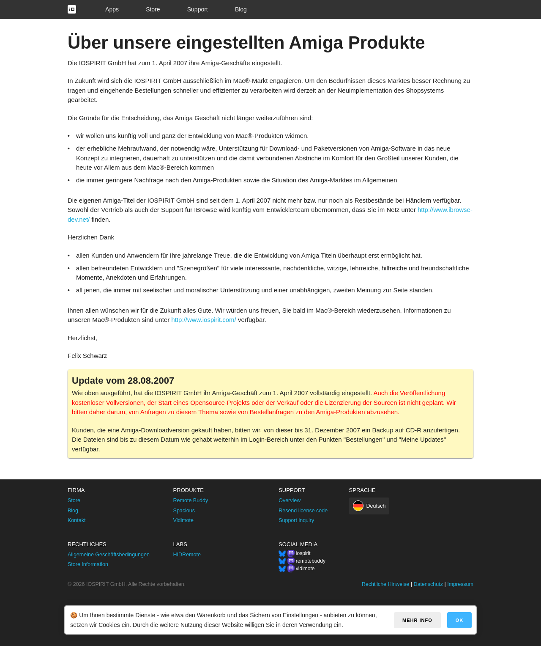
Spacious (184, 511)
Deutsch (376, 506)
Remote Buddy (190, 500)
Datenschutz (428, 584)
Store (153, 9)
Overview (290, 500)
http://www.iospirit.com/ (203, 319)
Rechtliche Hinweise (386, 584)
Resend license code (303, 511)
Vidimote (183, 520)
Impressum (460, 584)
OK (460, 620)
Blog (241, 9)
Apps (112, 9)
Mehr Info (417, 620)
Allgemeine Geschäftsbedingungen (109, 555)
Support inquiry (296, 520)
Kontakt (76, 520)
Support (197, 9)
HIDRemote (187, 555)
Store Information (88, 564)
